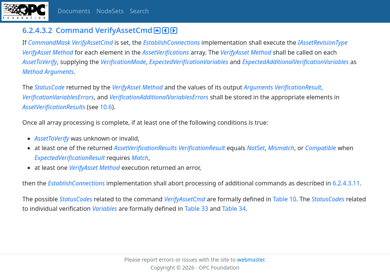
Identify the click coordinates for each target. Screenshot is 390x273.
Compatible (320, 148)
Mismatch (281, 148)
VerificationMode (123, 62)
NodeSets (110, 11)
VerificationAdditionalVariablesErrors (158, 97)
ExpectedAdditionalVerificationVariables (295, 62)
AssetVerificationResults (53, 107)
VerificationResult (298, 87)
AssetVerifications (165, 52)
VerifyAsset (36, 52)
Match (140, 158)
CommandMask (49, 42)
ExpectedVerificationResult (69, 158)
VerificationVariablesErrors (58, 97)
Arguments (58, 71)
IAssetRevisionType (323, 42)
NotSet (256, 148)
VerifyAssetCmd (92, 42)
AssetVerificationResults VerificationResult (170, 148)
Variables (104, 208)
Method (63, 52)
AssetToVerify (39, 62)
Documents (74, 11)
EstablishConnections (171, 42)
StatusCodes (75, 199)
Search (139, 11)
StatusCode (49, 87)
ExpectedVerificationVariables (188, 62)
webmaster (250, 259)
